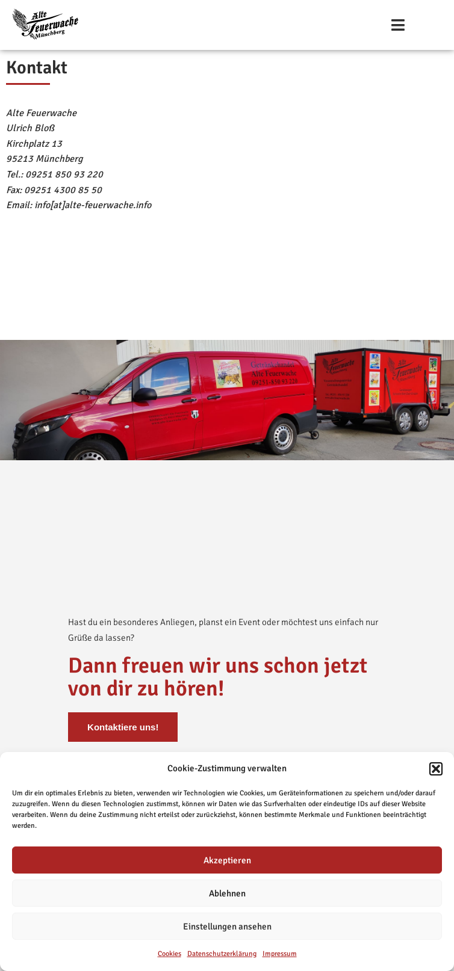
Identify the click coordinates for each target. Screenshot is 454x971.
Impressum (280, 953)
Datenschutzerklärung (222, 953)
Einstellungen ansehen (227, 926)
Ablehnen (227, 893)
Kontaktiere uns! (122, 726)
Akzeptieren (227, 860)
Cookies (169, 953)
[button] (436, 769)
